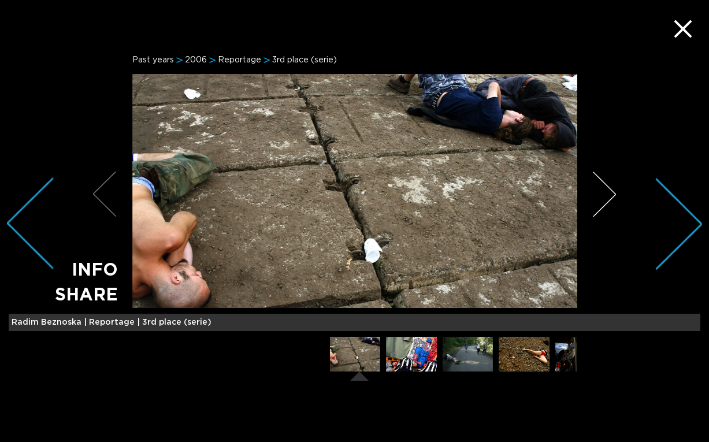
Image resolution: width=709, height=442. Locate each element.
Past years (153, 60)
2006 (196, 60)
